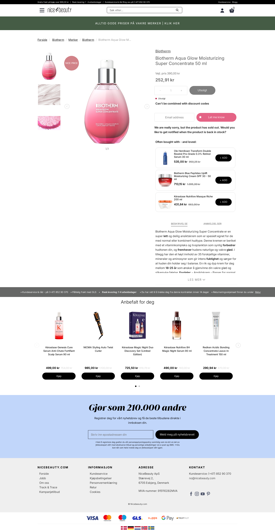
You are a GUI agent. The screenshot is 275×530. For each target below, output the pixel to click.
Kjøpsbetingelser (101, 478)
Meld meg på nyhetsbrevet (177, 434)
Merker (73, 39)
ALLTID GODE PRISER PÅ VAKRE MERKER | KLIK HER (137, 23)
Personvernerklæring (103, 482)
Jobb (42, 478)
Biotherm (58, 39)
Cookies (95, 492)
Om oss (44, 482)
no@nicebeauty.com (202, 478)
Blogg (234, 2)
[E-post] (120, 434)
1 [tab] (136, 386)
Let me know (216, 117)
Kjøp (58, 376)
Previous (67, 107)
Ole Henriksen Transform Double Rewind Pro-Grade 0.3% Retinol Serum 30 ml (192, 153)
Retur (258, 292)
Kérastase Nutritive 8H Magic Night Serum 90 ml (177, 349)
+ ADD (223, 157)
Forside (42, 39)
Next (146, 107)
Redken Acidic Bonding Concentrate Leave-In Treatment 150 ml (216, 351)
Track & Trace (48, 487)
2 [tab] (139, 386)
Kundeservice (224, 2)
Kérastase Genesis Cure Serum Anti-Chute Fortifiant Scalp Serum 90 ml (59, 351)
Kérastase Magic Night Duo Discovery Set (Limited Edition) (137, 351)
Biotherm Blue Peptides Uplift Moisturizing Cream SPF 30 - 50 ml (192, 176)
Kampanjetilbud (49, 492)
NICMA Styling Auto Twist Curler (98, 349)
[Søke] (144, 10)
